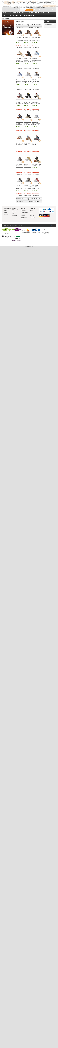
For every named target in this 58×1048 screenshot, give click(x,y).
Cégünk (5, 212)
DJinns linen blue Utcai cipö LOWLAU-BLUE (36, 60)
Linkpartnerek (32, 217)
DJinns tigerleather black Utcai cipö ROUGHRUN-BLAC (28, 102)
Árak (13, 213)
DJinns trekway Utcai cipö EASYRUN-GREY (36, 145)
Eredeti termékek (24, 212)
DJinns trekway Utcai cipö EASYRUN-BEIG (27, 145)
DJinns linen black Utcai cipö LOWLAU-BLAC (36, 81)
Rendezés (31, 27)
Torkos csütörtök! (7, 237)
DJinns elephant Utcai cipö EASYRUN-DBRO (19, 166)
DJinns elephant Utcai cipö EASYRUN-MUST (27, 166)
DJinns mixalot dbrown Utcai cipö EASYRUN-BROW (27, 39)
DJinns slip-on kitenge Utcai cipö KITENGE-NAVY (36, 123)
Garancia (31, 213)
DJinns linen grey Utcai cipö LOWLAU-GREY (28, 81)
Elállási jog (32, 215)
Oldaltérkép (6, 214)
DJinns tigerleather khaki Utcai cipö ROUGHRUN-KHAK (36, 102)
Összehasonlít (19, 47)
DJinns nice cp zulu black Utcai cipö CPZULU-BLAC (19, 145)
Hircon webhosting (29, 246)
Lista (22, 27)
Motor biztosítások (45, 232)
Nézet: (17, 27)
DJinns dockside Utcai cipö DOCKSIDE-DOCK (28, 123)
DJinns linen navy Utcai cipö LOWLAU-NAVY (20, 81)
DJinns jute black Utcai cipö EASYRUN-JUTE (27, 60)
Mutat (32, 24)
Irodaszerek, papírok (26, 232)
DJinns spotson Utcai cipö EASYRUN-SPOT (19, 102)
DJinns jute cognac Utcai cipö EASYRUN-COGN (36, 39)
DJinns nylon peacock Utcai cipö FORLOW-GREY (28, 187)
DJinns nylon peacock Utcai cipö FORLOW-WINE (36, 187)
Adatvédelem (23, 210)
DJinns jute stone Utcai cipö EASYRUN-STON (19, 60)
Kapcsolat (14, 211)
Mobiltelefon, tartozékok (36, 232)
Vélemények (14, 215)
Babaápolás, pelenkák (16, 231)
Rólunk (5, 210)
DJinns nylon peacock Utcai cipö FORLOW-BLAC (19, 187)
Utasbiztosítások (46, 233)
